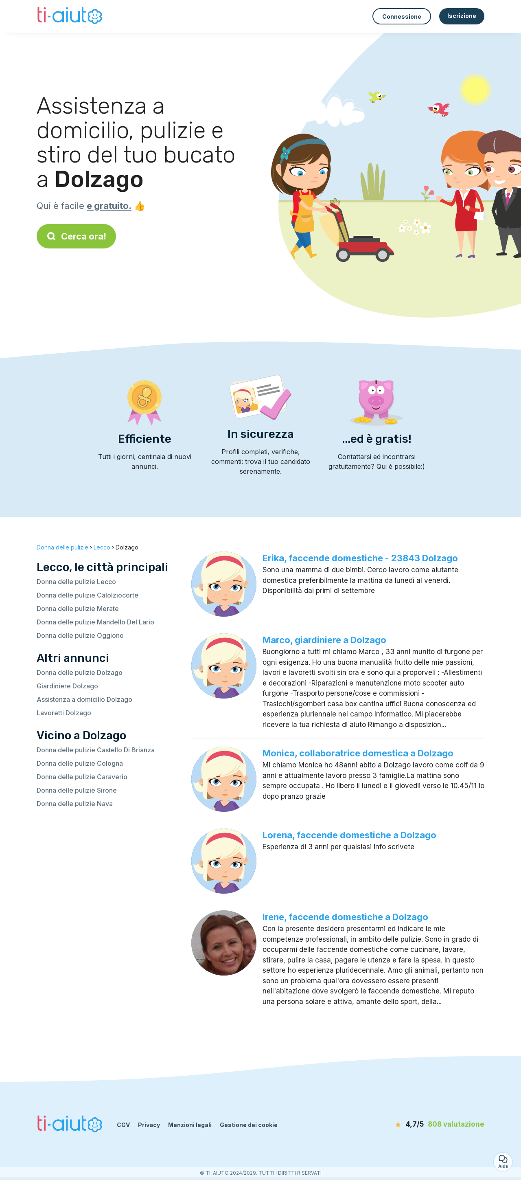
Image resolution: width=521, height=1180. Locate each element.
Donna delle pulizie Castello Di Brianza (96, 750)
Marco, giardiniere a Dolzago (324, 640)
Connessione (401, 16)
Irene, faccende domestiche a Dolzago (345, 917)
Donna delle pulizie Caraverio (82, 777)
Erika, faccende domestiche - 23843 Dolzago (360, 558)
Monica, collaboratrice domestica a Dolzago (358, 753)
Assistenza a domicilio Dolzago (84, 699)
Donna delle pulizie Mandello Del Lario (95, 622)
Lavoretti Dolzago (64, 713)
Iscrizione (461, 15)
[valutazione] (437, 1124)
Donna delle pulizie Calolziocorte (87, 595)
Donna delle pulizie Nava (75, 804)
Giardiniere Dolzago (67, 686)
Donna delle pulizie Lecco (76, 582)
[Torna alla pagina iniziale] (71, 16)
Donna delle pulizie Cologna (80, 763)
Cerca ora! (76, 236)
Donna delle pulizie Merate (78, 608)
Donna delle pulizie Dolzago (80, 672)
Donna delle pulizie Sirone (77, 790)
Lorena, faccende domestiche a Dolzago (349, 835)
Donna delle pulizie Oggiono (80, 635)
